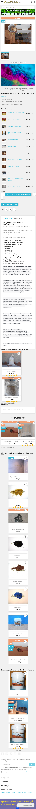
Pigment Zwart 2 (18, 555)
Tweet (10, 209)
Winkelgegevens (6, 789)
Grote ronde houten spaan (14, 153)
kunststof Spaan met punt (14, 186)
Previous (1, 434)
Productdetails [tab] (18, 218)
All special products (8, 448)
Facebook (2, 754)
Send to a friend (10, 204)
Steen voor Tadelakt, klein (14, 119)
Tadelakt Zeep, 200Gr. (18, 692)
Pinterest (14, 209)
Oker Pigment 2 (18, 503)
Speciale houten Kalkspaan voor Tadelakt (16, 113)
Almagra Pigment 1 (18, 581)
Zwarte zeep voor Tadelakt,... (18, 744)
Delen (6, 209)
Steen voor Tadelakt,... (18, 529)
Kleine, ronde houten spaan (15, 159)
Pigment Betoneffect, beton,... (18, 477)
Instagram (15, 754)
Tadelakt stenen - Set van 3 (11, 441)
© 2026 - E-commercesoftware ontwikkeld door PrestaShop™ (17, 792)
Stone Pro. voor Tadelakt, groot (15, 173)
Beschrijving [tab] (8, 218)
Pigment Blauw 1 (18, 607)
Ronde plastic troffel (13, 139)
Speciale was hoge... (18, 633)
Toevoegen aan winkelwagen (18, 194)
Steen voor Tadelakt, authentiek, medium (16, 179)
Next (35, 434)
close (17, 807)
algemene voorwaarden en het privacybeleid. (22, 771)
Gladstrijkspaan (12, 146)
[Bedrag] (3, 194)
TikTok (19, 754)
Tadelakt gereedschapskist (18, 718)
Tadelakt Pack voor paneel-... (27, 441)
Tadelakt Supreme (11, 371)
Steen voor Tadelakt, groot (14, 126)
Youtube (7, 754)
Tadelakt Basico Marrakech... (11, 397)
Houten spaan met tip (13, 166)
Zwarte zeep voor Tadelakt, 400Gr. (14, 133)
